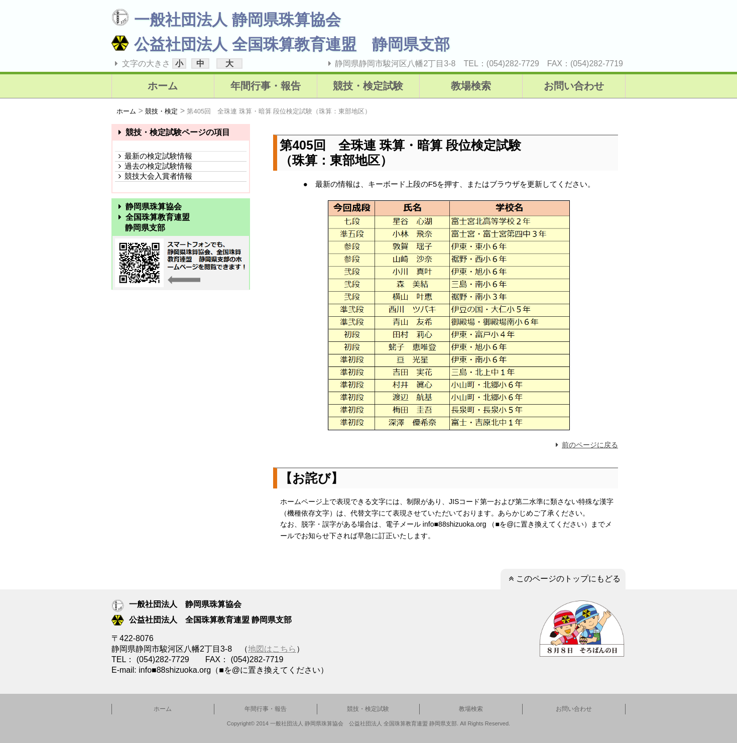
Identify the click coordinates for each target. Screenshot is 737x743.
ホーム (163, 85)
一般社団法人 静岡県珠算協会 (226, 20)
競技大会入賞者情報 (153, 176)
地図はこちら (272, 649)
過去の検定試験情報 (153, 166)
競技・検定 (161, 111)
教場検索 (471, 85)
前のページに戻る (585, 445)
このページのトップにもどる (563, 578)
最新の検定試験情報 (153, 156)
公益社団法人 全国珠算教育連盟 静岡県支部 (280, 44)
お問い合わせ (574, 85)
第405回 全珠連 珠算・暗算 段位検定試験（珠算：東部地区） (279, 111)
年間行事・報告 (265, 85)
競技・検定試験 (368, 85)
